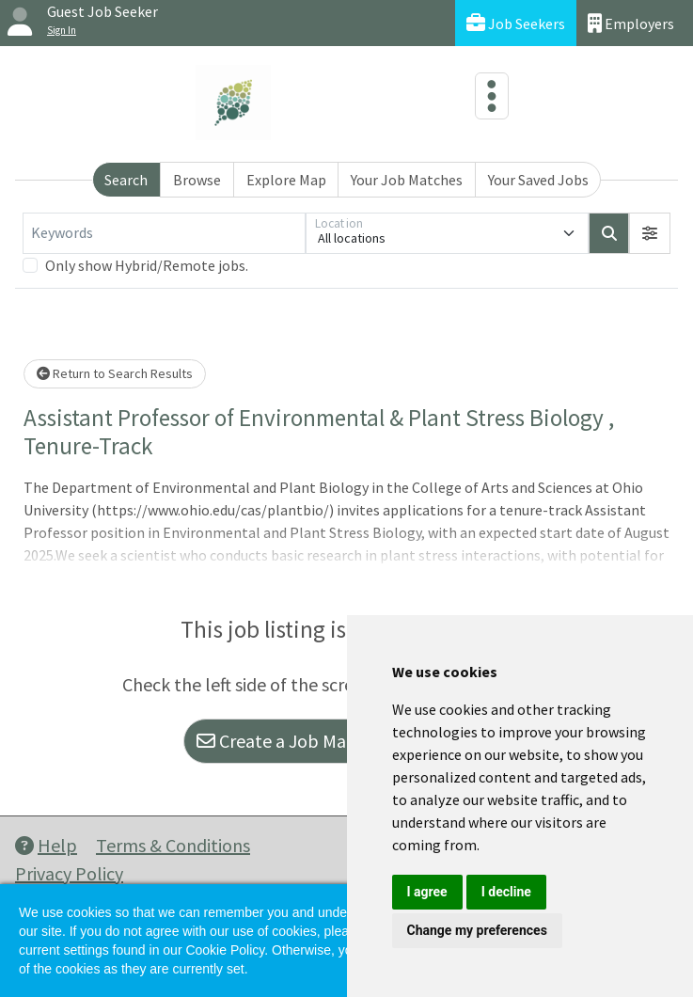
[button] (649, 233)
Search (126, 179)
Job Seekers (515, 23)
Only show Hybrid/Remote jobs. (146, 265)
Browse (197, 179)
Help (46, 845)
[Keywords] (164, 233)
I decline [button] (506, 891)
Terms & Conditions (173, 845)
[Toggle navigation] (492, 95)
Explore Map (286, 179)
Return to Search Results (115, 373)
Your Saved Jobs (538, 179)
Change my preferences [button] (477, 930)
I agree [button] (427, 891)
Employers (631, 23)
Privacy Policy (69, 873)
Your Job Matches (407, 179)
